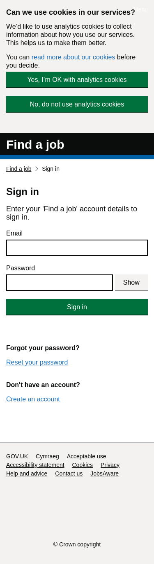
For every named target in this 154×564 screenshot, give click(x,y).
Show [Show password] (131, 282)
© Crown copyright (77, 544)
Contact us (69, 473)
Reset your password (37, 362)
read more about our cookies (73, 57)
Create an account (33, 399)
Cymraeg (47, 456)
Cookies (82, 465)
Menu (140, 9)
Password (20, 268)
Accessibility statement (35, 465)
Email (14, 233)
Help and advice (26, 473)
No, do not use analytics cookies (77, 104)
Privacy (110, 465)
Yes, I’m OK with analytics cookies (76, 79)
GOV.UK (17, 456)
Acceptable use (86, 456)
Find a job (35, 144)
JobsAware (104, 473)
